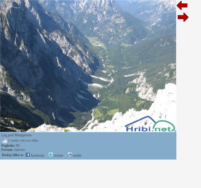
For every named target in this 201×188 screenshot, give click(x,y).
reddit (74, 155)
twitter (56, 155)
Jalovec (19, 150)
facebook (35, 155)
